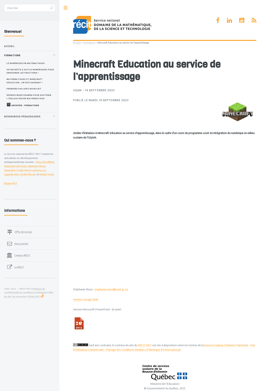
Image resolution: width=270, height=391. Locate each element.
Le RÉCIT (19, 267)
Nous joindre (21, 243)
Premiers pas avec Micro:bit (24, 88)
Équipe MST (10, 183)
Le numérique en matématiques (26, 63)
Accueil (77, 42)
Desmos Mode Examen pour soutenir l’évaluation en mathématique (29, 97)
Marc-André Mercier (25, 174)
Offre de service (23, 232)
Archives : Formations (23, 105)
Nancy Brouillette (45, 162)
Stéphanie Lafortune (15, 166)
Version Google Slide (85, 299)
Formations (89, 42)
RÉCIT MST (145, 345)
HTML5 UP (33, 296)
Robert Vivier (47, 174)
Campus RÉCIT (22, 255)
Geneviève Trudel (13, 170)
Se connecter (20, 296)
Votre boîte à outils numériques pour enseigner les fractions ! (30, 71)
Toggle (65, 8)
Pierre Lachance (32, 170)
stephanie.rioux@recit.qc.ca (111, 289)
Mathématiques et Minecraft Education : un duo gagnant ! (25, 81)
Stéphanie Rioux (36, 166)
